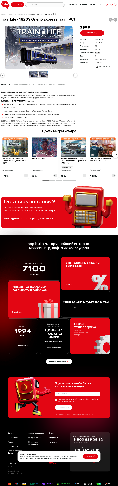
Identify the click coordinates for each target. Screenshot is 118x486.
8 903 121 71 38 (86, 450)
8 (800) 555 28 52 (41, 218)
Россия (101, 39)
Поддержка (13, 446)
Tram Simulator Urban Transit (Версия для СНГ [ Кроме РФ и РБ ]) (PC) (14, 161)
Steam (97, 53)
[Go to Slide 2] (43, 74)
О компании (23, 345)
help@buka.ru (15, 218)
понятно (90, 456)
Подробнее (17, 312)
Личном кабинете (89, 414)
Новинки (83, 4)
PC (96, 46)
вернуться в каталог (59, 361)
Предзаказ (72, 4)
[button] (39, 47)
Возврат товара (34, 438)
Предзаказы (13, 438)
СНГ (96, 39)
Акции (92, 4)
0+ (96, 56)
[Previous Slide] (2, 75)
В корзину (92, 33)
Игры (14, 14)
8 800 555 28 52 (88, 439)
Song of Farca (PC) (38, 158)
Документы (54, 438)
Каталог (9, 14)
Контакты (53, 442)
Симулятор (99, 43)
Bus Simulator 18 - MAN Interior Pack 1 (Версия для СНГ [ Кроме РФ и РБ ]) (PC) (73, 161)
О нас (100, 4)
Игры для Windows (23, 14)
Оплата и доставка (54, 348)
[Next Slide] (75, 75)
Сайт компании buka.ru (84, 461)
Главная (3, 14)
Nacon (97, 49)
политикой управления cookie (62, 458)
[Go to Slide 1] (33, 74)
